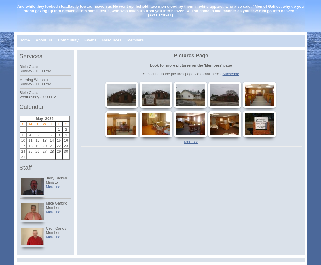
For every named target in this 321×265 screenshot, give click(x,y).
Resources (111, 40)
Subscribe (231, 74)
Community (68, 40)
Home (25, 40)
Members (135, 40)
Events (90, 40)
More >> (191, 142)
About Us (44, 40)
